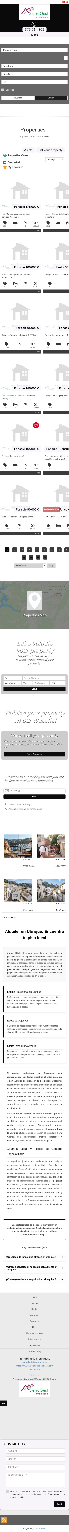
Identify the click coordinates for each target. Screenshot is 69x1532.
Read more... (28, 865)
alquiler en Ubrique (18, 1054)
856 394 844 (34, 1375)
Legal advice (35, 1345)
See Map (10, 90)
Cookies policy (34, 1351)
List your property (50, 150)
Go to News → (9, 917)
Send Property (34, 754)
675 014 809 (34, 1369)
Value (34, 689)
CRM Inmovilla (40, 1528)
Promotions (34, 1315)
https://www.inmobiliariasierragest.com (34, 1365)
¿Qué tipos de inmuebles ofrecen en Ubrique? (31, 1257)
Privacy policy (34, 1339)
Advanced (17, 98)
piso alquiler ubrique (18, 969)
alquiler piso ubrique (35, 956)
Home (34, 1297)
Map (3, 1403)
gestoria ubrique (37, 1188)
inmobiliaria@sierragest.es (34, 1362)
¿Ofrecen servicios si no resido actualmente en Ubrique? (31, 1268)
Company (34, 1321)
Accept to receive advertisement (25, 808)
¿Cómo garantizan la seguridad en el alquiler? (31, 1279)
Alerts (28, 150)
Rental (34, 1309)
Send (34, 796)
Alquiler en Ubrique (23, 931)
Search (51, 98)
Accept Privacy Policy (19, 804)
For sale (34, 1303)
